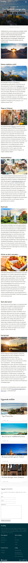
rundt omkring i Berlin (17, 181)
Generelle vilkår (18, 550)
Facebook (3, 550)
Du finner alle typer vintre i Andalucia (13, 477)
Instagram (3, 552)
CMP (1, 562)
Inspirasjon (9, 13)
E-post (2, 500)
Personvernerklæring (19, 556)
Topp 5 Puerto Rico (7, 416)
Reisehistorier (3, 540)
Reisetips (3, 542)
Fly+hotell (17, 540)
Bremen (14, 126)
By (4, 13)
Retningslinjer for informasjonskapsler (19, 553)
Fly (15, 537)
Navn (2, 496)
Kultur (15, 13)
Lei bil (16, 544)
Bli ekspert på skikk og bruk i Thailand (13, 457)
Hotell (16, 542)
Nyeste (14, 15)
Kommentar (3, 504)
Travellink (13, 6)
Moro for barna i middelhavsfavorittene (13, 436)
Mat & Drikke (21, 13)
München (19, 86)
